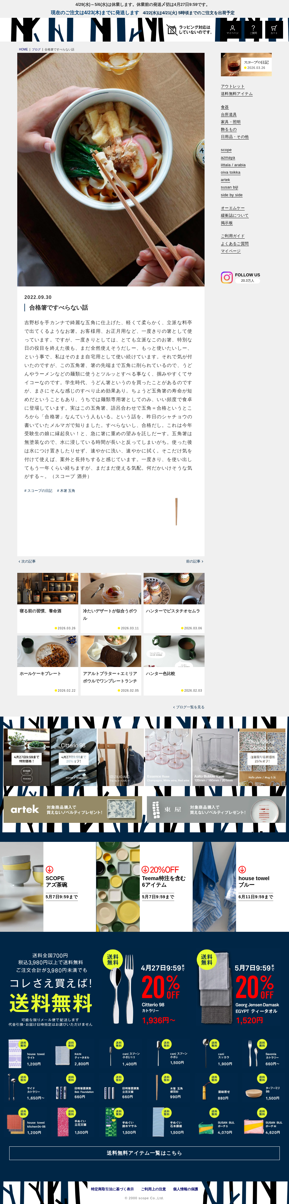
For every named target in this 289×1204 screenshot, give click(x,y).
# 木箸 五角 (66, 491)
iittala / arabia (233, 165)
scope (226, 150)
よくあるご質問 (235, 243)
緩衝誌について (235, 215)
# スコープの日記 (38, 491)
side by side (232, 195)
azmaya (228, 157)
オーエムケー (233, 208)
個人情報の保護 (185, 1189)
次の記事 (28, 561)
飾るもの (229, 129)
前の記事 (193, 561)
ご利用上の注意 (153, 1189)
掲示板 (227, 223)
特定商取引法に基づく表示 (112, 1189)
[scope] (50, 30)
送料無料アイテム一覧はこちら (144, 1153)
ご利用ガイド (233, 236)
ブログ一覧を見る (190, 707)
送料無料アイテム (237, 93)
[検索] (225, 259)
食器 (225, 107)
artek (225, 180)
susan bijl (229, 187)
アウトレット (233, 86)
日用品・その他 (235, 136)
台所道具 (229, 114)
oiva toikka (231, 172)
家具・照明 (231, 122)
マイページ (231, 251)
